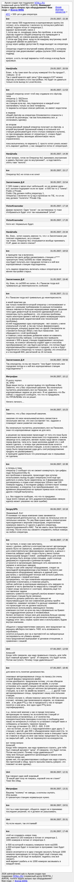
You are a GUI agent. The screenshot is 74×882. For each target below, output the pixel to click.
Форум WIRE (17, 10)
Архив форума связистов (60, 9)
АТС (8, 14)
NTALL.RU (40, 3)
